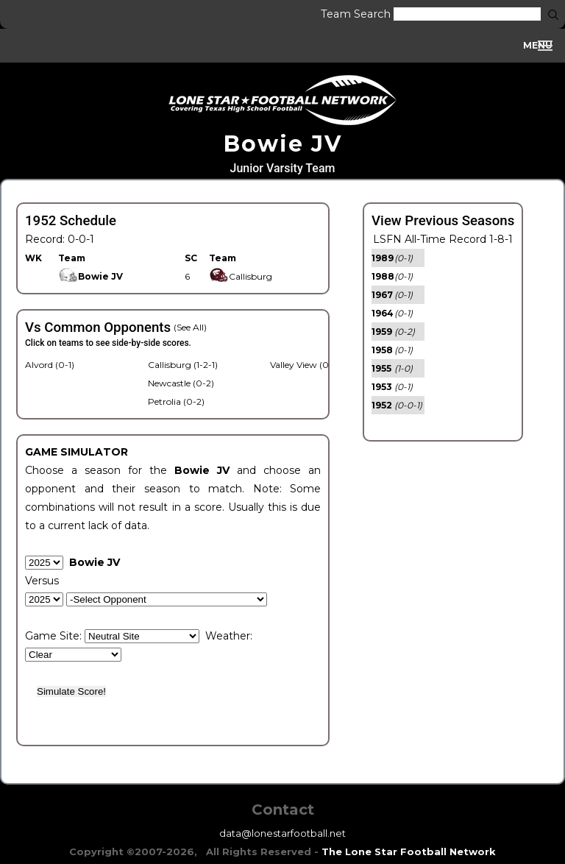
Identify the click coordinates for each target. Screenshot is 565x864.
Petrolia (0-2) (176, 401)
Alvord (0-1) (49, 364)
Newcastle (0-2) (181, 383)
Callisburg (240, 276)
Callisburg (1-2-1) (183, 364)
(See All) (190, 327)
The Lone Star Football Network (408, 851)
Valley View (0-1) (304, 364)
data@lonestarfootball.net (282, 833)
